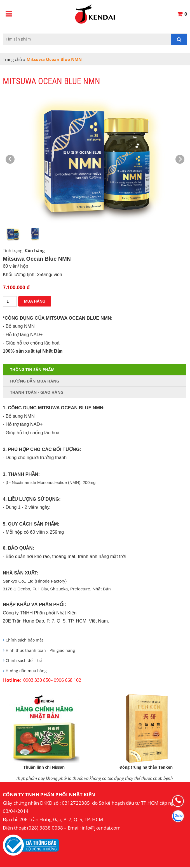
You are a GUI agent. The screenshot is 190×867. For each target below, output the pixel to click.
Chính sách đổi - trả (24, 660)
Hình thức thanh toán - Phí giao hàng (40, 650)
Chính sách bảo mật (24, 640)
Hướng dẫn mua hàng (26, 670)
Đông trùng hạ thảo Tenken (146, 767)
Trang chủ (12, 59)
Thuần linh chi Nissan (44, 767)
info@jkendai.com (101, 828)
